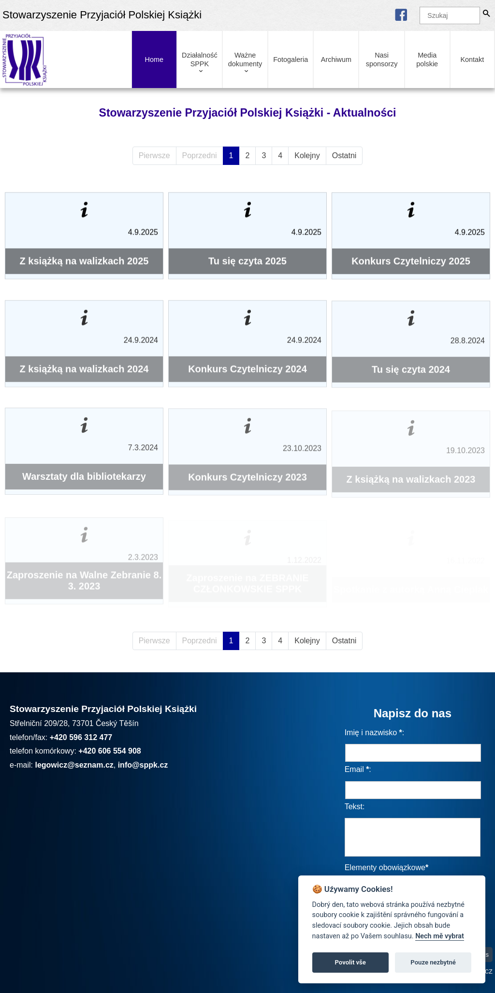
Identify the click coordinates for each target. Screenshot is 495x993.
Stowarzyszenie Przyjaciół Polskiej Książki (102, 15)
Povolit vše (350, 962)
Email (354, 769)
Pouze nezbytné (433, 962)
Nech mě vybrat (439, 936)
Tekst (354, 806)
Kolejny (307, 155)
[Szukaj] (450, 15)
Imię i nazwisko (371, 732)
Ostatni (344, 155)
